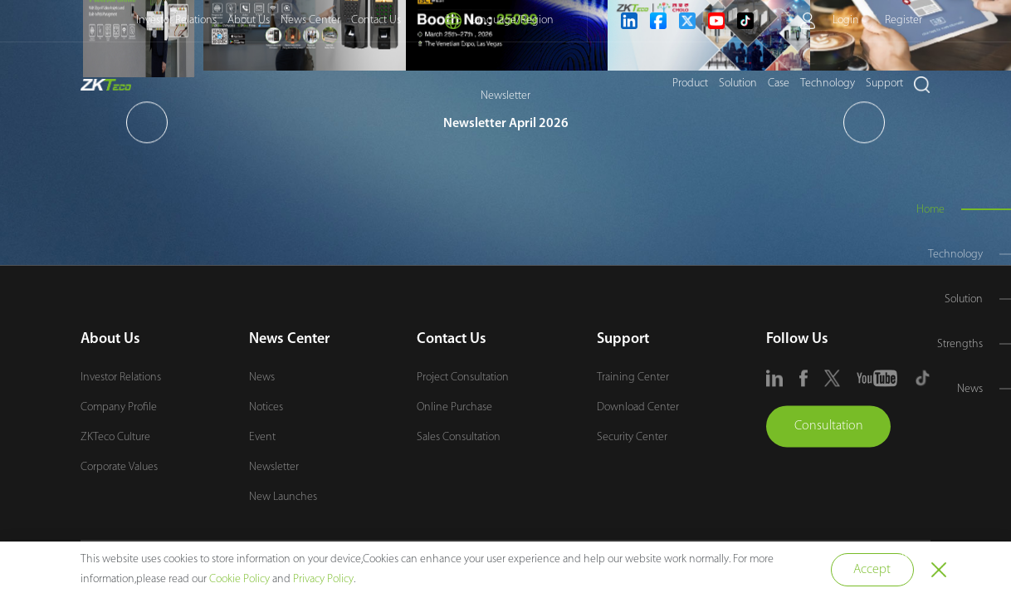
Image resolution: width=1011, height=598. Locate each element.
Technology (827, 83)
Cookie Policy (239, 579)
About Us (248, 20)
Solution (738, 83)
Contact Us (376, 20)
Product (690, 83)
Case (778, 83)
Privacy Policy (323, 579)
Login (846, 20)
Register (903, 20)
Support (884, 83)
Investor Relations (176, 20)
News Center (310, 20)
